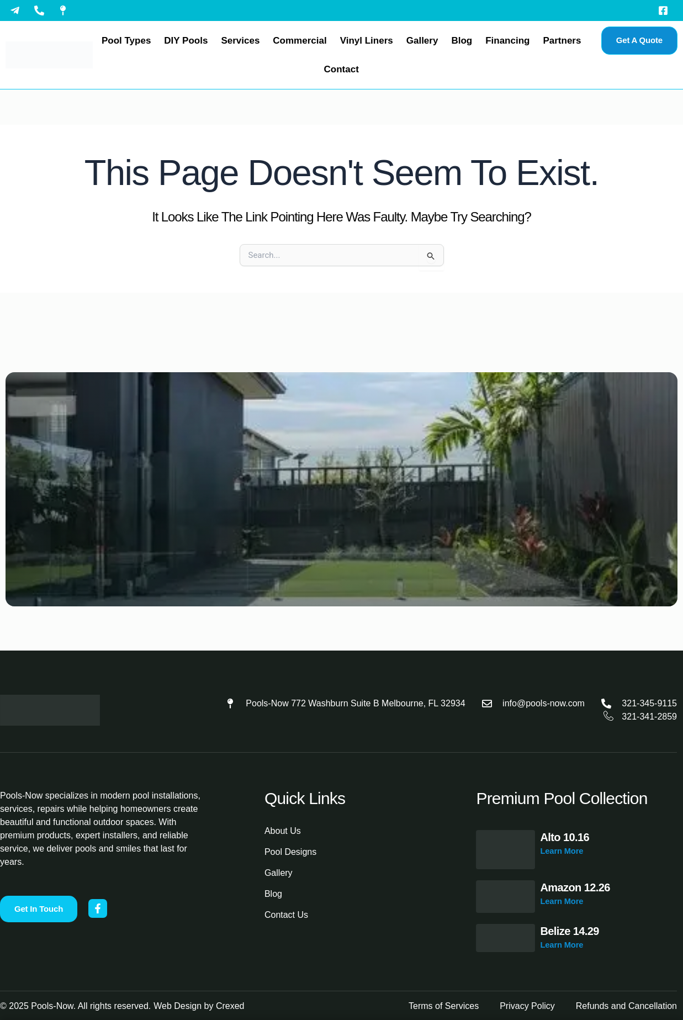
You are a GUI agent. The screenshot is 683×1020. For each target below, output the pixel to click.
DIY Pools (186, 40)
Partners (562, 40)
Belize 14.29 (570, 931)
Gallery (422, 40)
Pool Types (126, 40)
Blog (461, 40)
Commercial (299, 40)
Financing (507, 40)
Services (240, 40)
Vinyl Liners (366, 40)
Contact (341, 69)
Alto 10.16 (565, 837)
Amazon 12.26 (575, 887)
